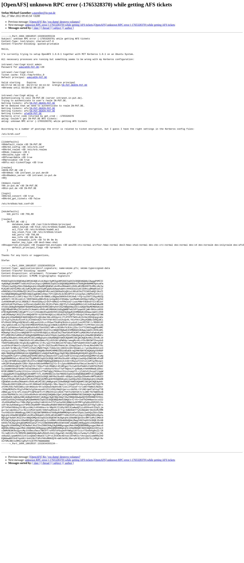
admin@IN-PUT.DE (29, 73)
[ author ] (68, 27)
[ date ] (36, 27)
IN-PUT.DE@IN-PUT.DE (74, 95)
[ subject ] (57, 27)
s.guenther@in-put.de (43, 12)
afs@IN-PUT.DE (33, 129)
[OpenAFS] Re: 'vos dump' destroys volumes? (54, 21)
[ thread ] (46, 27)
